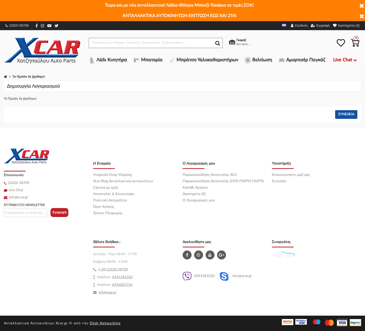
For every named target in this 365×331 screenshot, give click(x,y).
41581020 (124, 277)
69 (114, 277)
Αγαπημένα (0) (194, 194)
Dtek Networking (105, 323)
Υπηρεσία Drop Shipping (112, 175)
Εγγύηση (279, 181)
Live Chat (16, 190)
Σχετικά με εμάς (105, 187)
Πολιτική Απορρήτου (110, 200)
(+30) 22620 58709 (113, 269)
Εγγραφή (60, 212)
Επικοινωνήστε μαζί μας (291, 175)
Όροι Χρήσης (103, 207)
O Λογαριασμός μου (199, 200)
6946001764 (122, 285)
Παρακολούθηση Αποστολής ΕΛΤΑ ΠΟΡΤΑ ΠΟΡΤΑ (223, 181)
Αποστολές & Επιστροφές (114, 194)
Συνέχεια (346, 114)
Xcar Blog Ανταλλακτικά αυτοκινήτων (123, 181)
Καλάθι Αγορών (195, 187)
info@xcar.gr (18, 197)
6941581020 (199, 276)
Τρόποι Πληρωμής (108, 213)
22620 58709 (17, 25)
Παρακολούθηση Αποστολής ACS (210, 175)
